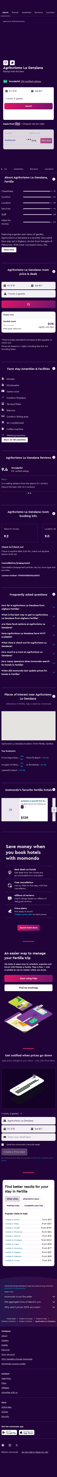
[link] (28, 928)
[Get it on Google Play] (9, 1432)
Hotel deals (11, 1319)
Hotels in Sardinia (8, 1321)
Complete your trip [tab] (33, 1206)
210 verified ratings (31, 81)
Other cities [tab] (12, 1199)
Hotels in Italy (41, 1319)
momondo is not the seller (30, 1296)
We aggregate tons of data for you (30, 1302)
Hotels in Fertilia (25, 1321)
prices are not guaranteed (14, 1288)
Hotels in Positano (13, 1240)
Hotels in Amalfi (12, 1228)
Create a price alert (23, 914)
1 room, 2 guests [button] (14, 98)
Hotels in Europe (26, 1319)
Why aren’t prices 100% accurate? (30, 1307)
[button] (5, 4)
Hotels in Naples (12, 1252)
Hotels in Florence (13, 1232)
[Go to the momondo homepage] (19, 4)
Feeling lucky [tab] (13, 1206)
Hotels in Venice (12, 1236)
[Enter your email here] (31, 1137)
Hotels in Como (12, 1261)
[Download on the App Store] (26, 1432)
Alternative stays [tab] (31, 1199)
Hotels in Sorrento (13, 1248)
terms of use (38, 1158)
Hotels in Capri (12, 1244)
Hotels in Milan (12, 1224)
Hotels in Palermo (13, 1256)
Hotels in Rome (12, 1220)
